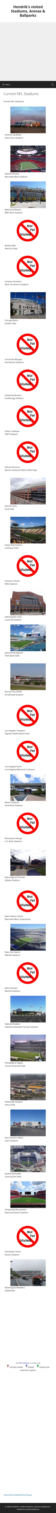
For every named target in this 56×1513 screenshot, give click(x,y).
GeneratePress (33, 1509)
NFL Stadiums (24, 1363)
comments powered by (18, 1494)
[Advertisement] (28, 51)
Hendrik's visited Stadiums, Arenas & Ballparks (28, 11)
